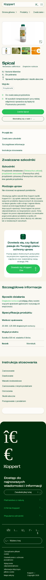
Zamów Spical (23, 112)
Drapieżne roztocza (10, 301)
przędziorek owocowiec (12, 174)
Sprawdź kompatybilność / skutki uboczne (22, 79)
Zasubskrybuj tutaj (28, 492)
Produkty (24, 12)
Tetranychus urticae (32, 171)
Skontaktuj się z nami (23, 119)
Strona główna (8, 12)
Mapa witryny (9, 575)
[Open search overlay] (36, 4)
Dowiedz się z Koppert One (24, 268)
